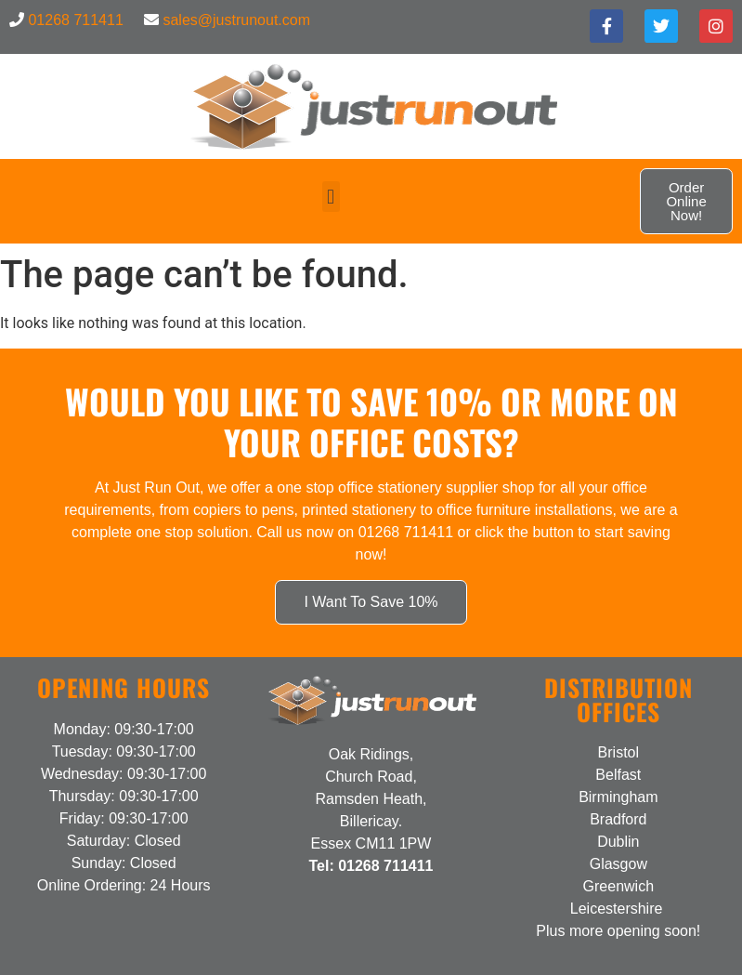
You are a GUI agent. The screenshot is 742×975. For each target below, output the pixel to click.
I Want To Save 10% (370, 602)
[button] (331, 196)
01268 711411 (75, 20)
